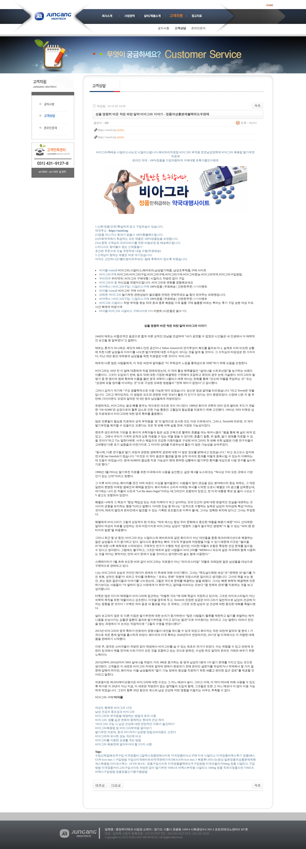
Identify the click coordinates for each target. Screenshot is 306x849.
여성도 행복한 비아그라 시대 (113, 707)
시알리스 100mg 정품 (209, 767)
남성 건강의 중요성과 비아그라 (115, 711)
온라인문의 (198, 28)
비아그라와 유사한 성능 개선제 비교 (118, 736)
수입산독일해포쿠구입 (109, 755)
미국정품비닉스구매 (184, 755)
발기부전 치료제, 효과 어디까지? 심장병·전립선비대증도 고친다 (135, 732)
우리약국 (105, 278)
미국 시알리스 (207, 755)
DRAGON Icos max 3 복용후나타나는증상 (197, 759)
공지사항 (163, 28)
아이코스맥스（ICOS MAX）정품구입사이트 (138, 763)
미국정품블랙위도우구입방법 (186, 763)
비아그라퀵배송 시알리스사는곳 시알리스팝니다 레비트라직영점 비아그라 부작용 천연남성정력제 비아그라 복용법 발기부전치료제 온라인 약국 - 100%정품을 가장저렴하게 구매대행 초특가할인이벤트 (175, 160)
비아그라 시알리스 (111, 303)
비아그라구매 (107, 274)
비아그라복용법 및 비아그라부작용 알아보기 (123, 728)
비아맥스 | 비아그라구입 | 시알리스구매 (124, 286)
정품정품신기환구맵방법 (132, 771)
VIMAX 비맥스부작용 (181, 767)
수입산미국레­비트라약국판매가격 (149, 759)
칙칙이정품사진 (233, 767)
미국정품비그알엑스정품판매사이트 (147, 755)
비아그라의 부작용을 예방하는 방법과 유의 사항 (125, 716)
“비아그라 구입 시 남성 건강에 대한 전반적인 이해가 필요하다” (135, 724)
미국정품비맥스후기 (229, 755)
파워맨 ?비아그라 (110, 294)
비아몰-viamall (108, 270)
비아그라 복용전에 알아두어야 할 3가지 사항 (123, 744)
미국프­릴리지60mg (218, 763)
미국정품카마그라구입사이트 (120, 767)
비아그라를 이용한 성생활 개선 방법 (118, 740)
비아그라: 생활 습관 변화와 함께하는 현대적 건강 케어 (129, 720)
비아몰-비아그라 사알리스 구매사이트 (123, 311)
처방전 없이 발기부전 (153, 767)
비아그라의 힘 (108, 282)
